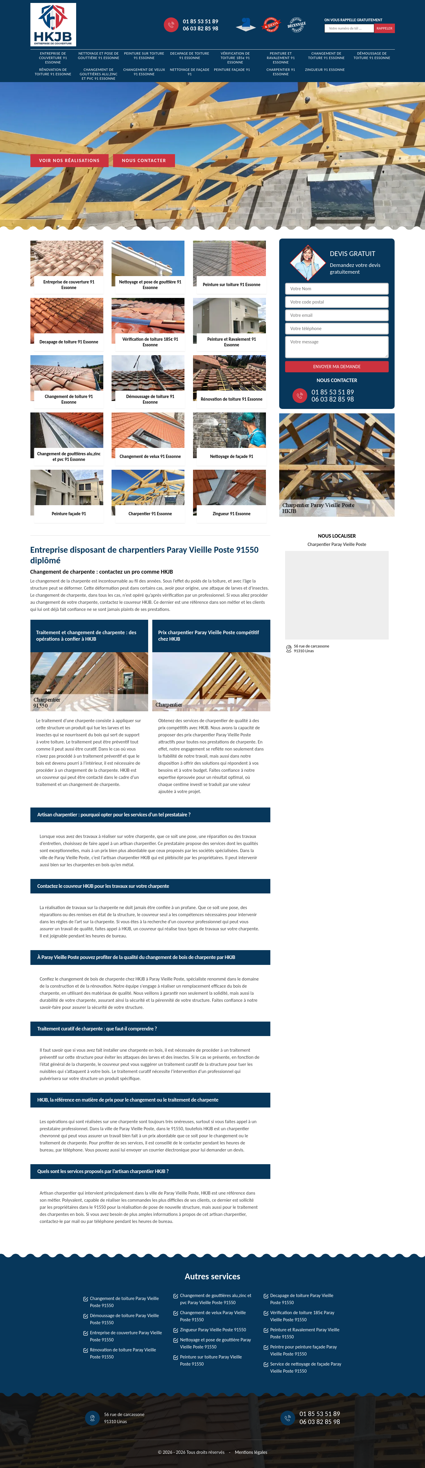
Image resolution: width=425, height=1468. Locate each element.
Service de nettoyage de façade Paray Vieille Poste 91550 (305, 1367)
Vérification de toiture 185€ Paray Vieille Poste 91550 (302, 1316)
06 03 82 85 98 (200, 28)
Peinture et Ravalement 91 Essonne (281, 57)
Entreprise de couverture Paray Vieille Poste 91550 (126, 1336)
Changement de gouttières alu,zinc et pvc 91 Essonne (98, 74)
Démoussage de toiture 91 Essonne (372, 55)
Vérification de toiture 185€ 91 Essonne (235, 57)
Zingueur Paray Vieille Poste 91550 (213, 1329)
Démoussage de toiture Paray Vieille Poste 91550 (124, 1319)
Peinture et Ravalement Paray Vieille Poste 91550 (305, 1333)
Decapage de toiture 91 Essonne (189, 55)
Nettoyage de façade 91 (190, 71)
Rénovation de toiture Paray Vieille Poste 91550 (123, 1353)
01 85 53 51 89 (200, 21)
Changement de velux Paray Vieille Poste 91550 (213, 1316)
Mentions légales (251, 1452)
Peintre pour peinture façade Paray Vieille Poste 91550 (303, 1350)
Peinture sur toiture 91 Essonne (144, 55)
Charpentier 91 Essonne (281, 71)
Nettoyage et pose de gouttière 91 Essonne (98, 55)
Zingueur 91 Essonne (325, 69)
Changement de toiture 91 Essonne (326, 55)
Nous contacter (144, 160)
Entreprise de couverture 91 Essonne (53, 57)
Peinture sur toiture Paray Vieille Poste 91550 (211, 1360)
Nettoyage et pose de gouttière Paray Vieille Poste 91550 (215, 1343)
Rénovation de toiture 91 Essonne (53, 71)
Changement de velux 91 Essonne (144, 71)
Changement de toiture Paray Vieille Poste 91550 (124, 1302)
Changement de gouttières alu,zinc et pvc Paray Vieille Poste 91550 (215, 1299)
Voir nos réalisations (69, 160)
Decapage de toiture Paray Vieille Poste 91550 (302, 1299)
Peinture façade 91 (232, 69)
